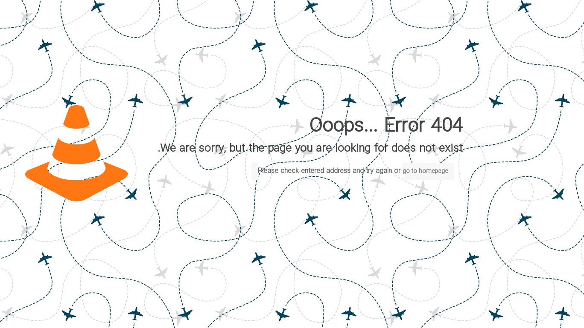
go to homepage (425, 171)
